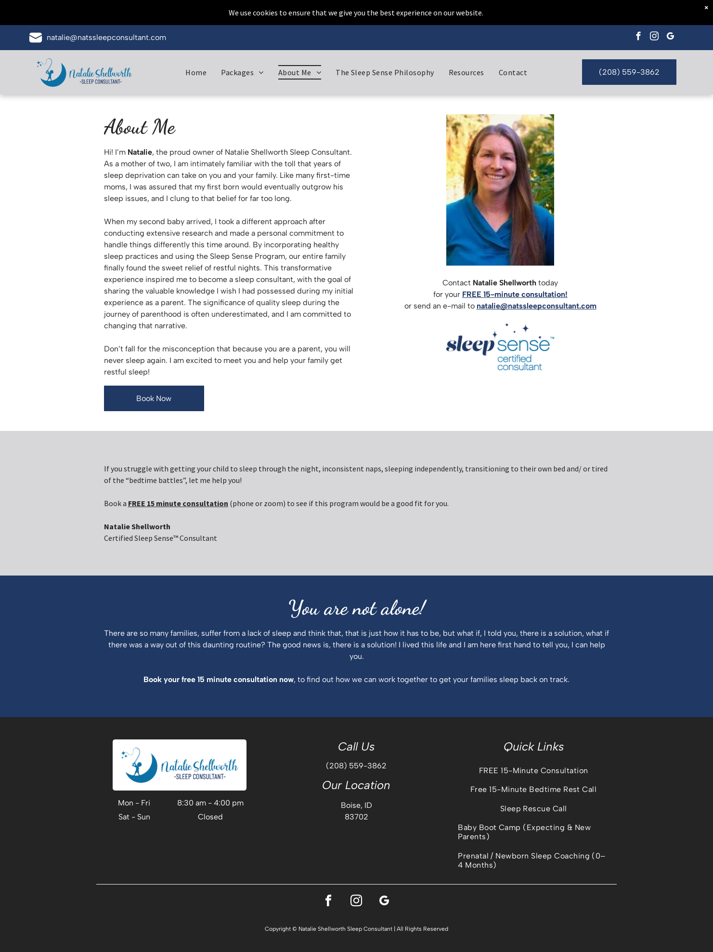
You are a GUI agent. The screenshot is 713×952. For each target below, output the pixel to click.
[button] (242, 72)
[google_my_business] (670, 37)
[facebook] (638, 37)
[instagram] (654, 37)
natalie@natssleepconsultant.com (106, 37)
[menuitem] (196, 72)
